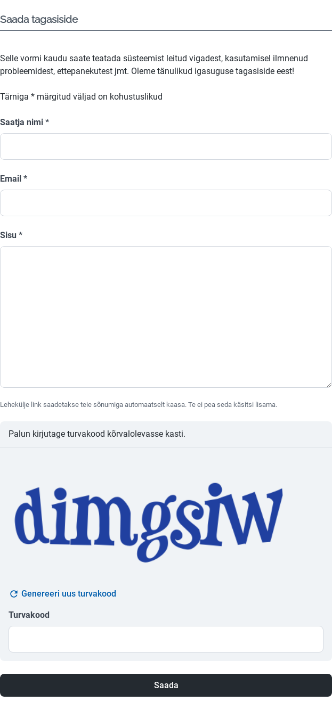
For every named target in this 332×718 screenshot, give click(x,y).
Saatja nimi (24, 122)
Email (13, 179)
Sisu (11, 235)
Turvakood (29, 615)
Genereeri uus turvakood (62, 594)
